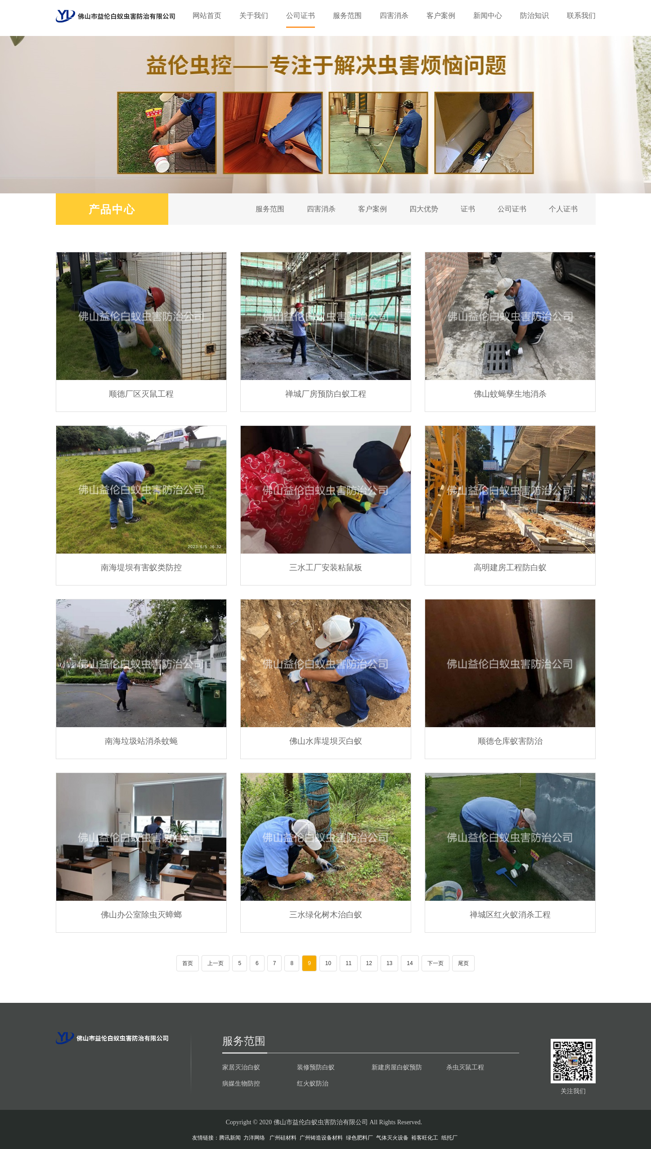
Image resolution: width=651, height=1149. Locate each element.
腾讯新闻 (230, 1138)
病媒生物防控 (241, 1083)
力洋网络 (254, 1138)
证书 (468, 209)
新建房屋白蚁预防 (397, 1067)
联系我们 (581, 15)
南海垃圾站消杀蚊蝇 (141, 740)
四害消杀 (394, 15)
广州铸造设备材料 (321, 1138)
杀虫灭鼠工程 (465, 1067)
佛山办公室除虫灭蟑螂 (141, 914)
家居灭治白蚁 (241, 1067)
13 (389, 963)
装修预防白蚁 (316, 1067)
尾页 (463, 963)
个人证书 (563, 209)
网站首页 (207, 15)
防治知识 (534, 15)
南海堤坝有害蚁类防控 (141, 567)
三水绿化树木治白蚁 (325, 914)
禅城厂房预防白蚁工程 (325, 393)
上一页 (215, 963)
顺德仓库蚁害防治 (510, 740)
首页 (187, 963)
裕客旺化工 (424, 1138)
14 (410, 963)
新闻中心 (487, 15)
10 (328, 963)
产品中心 (112, 208)
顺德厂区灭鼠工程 (141, 393)
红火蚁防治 (312, 1083)
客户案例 (441, 15)
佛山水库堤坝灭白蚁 (325, 740)
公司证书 (300, 15)
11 (348, 963)
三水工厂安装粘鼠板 (325, 567)
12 (369, 963)
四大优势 (423, 209)
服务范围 (347, 15)
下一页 (435, 963)
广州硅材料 (282, 1138)
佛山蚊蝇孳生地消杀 (510, 393)
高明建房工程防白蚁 (510, 567)
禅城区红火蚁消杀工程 (510, 914)
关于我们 (253, 15)
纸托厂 (449, 1138)
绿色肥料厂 (359, 1138)
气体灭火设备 (392, 1138)
